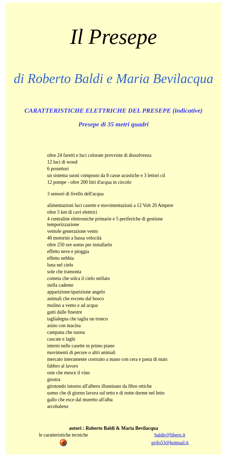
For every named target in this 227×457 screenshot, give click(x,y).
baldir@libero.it (169, 435)
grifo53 (158, 442)
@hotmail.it (177, 442)
